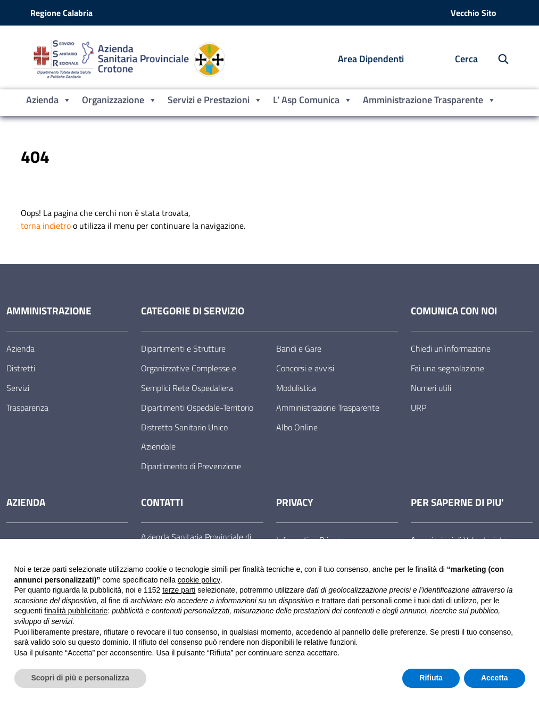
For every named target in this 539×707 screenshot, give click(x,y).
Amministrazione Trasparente (429, 100)
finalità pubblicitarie (75, 610)
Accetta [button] (494, 677)
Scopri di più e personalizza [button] (80, 677)
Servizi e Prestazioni (215, 100)
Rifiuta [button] (431, 677)
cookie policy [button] (199, 580)
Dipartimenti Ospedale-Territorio (197, 407)
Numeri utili (431, 387)
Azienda (48, 100)
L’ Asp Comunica (312, 100)
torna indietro (46, 225)
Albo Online (297, 427)
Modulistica (296, 387)
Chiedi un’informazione (451, 348)
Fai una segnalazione (447, 368)
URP (418, 407)
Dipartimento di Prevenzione (191, 466)
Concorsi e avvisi (305, 368)
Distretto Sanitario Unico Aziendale (184, 437)
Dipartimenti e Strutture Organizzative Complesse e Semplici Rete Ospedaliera (188, 368)
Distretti (20, 368)
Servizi (17, 387)
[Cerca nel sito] (497, 59)
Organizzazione (119, 100)
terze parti (178, 590)
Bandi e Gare (298, 348)
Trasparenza (27, 407)
